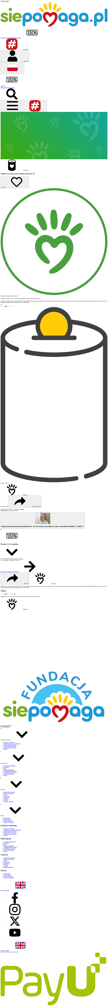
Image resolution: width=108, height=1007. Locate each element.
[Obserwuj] (14, 182)
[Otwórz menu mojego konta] (15, 56)
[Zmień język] (12, 68)
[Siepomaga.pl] (54, 26)
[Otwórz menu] (24, 106)
